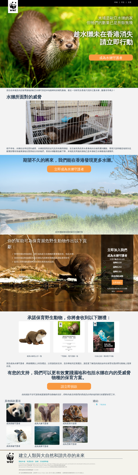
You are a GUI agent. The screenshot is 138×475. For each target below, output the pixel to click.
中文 (122, 2)
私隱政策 (30, 461)
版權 (36, 461)
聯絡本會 (22, 461)
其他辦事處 (44, 461)
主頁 (129, 2)
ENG (116, 2)
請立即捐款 (69, 386)
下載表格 (101, 404)
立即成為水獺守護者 (69, 169)
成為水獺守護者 (110, 57)
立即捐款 (117, 282)
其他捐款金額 (117, 276)
